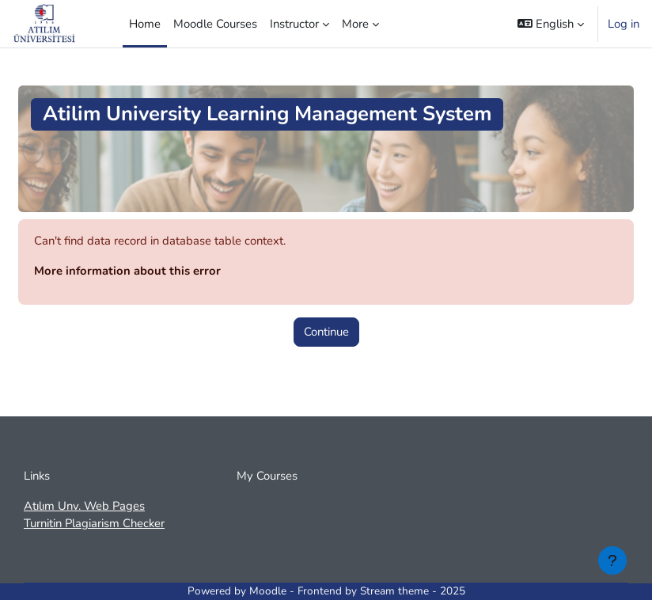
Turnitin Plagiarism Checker (94, 523)
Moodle (267, 590)
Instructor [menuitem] (294, 24)
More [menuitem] (355, 24)
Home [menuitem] (145, 24)
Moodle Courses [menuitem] (215, 24)
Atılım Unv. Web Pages (84, 506)
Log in (623, 24)
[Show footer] (612, 560)
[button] (550, 23)
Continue (326, 332)
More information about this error (127, 271)
